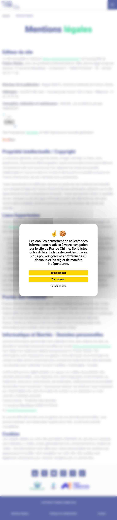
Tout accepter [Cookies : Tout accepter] (58, 272)
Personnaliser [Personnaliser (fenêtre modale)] (58, 286)
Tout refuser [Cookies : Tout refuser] (58, 279)
